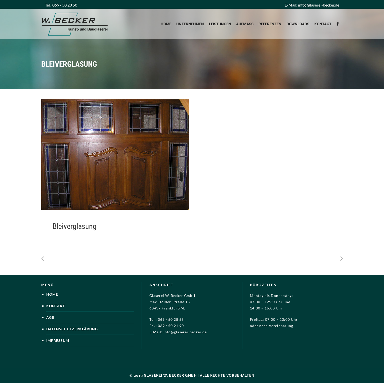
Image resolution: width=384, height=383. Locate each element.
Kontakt (55, 306)
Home (52, 294)
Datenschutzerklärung (72, 329)
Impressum (57, 340)
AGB (50, 317)
